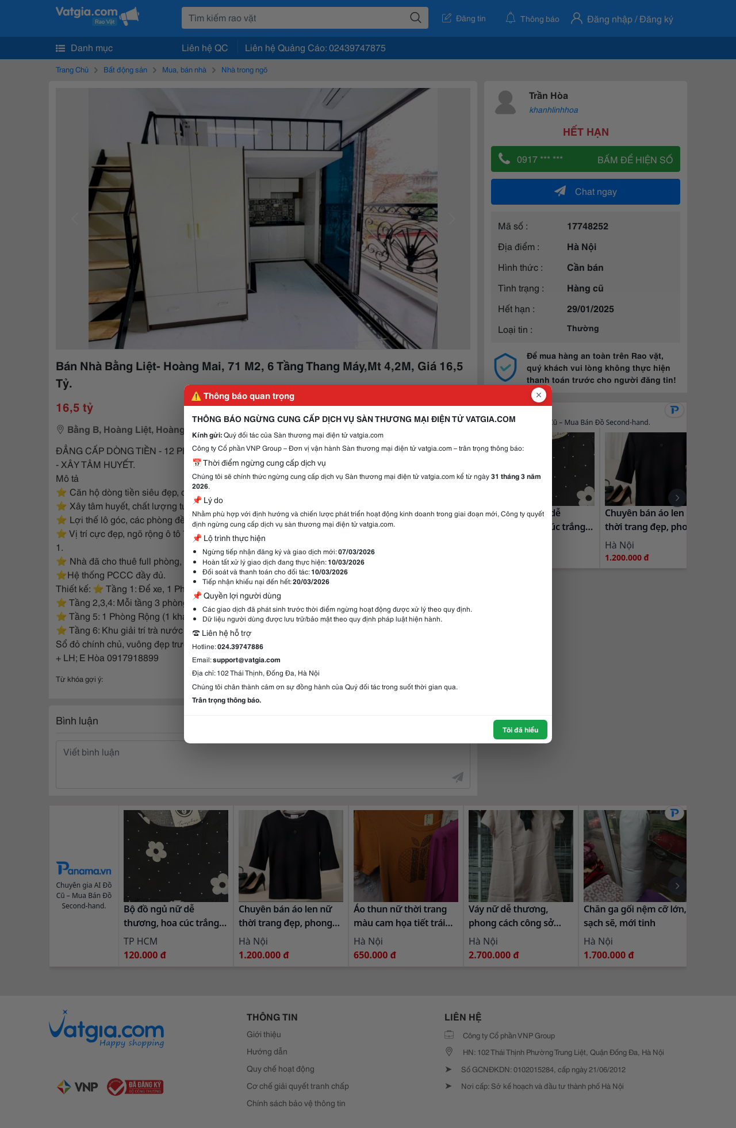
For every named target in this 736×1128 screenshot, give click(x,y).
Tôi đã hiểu (520, 729)
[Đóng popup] (538, 394)
